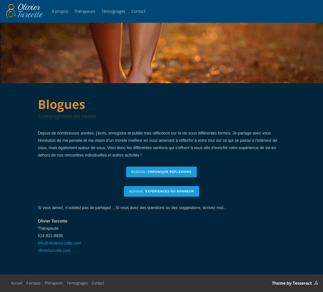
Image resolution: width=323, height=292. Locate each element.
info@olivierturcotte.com (59, 243)
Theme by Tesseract (292, 283)
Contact (138, 11)
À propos (60, 11)
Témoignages (113, 11)
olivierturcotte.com (54, 250)
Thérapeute (84, 11)
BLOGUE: (161, 172)
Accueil (16, 283)
